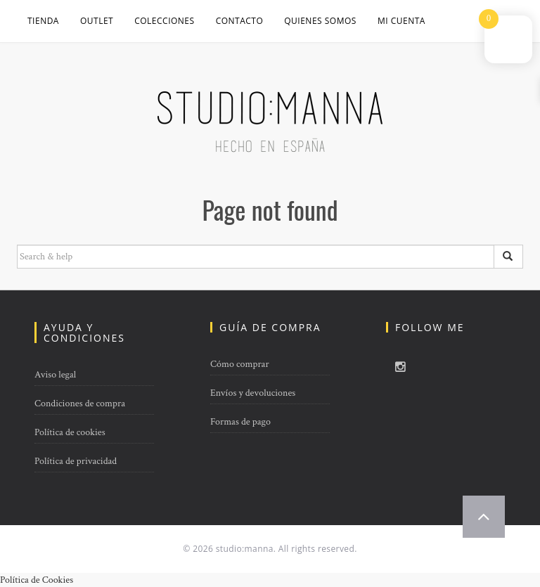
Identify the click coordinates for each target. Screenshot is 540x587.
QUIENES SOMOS (320, 21)
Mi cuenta (401, 21)
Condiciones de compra (79, 403)
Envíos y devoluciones (252, 393)
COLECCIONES (164, 21)
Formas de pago (240, 421)
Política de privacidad (75, 461)
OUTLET (96, 21)
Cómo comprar (239, 364)
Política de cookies (69, 432)
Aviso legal (55, 374)
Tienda (43, 21)
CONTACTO (240, 21)
